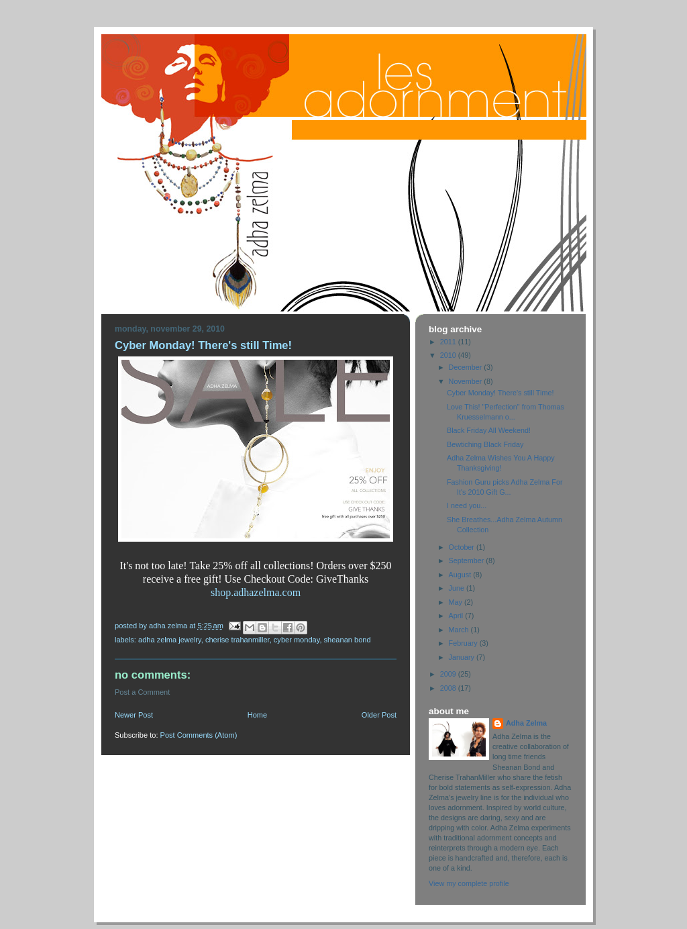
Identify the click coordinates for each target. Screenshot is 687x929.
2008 (449, 688)
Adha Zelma (526, 723)
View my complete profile (469, 883)
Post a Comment (142, 692)
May (456, 602)
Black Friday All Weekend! (489, 430)
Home (257, 715)
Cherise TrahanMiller (237, 640)
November (466, 381)
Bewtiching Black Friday (485, 444)
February (464, 643)
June (457, 588)
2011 (449, 342)
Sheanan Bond (347, 640)
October (462, 547)
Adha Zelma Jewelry (169, 640)
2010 (449, 355)
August (461, 575)
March (460, 630)
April (457, 616)
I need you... (466, 505)
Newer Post (134, 715)
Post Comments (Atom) (198, 735)
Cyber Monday (297, 640)
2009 (449, 674)
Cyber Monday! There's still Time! (500, 393)
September (467, 560)
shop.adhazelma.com (256, 592)
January (462, 657)
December (466, 367)
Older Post (379, 715)
